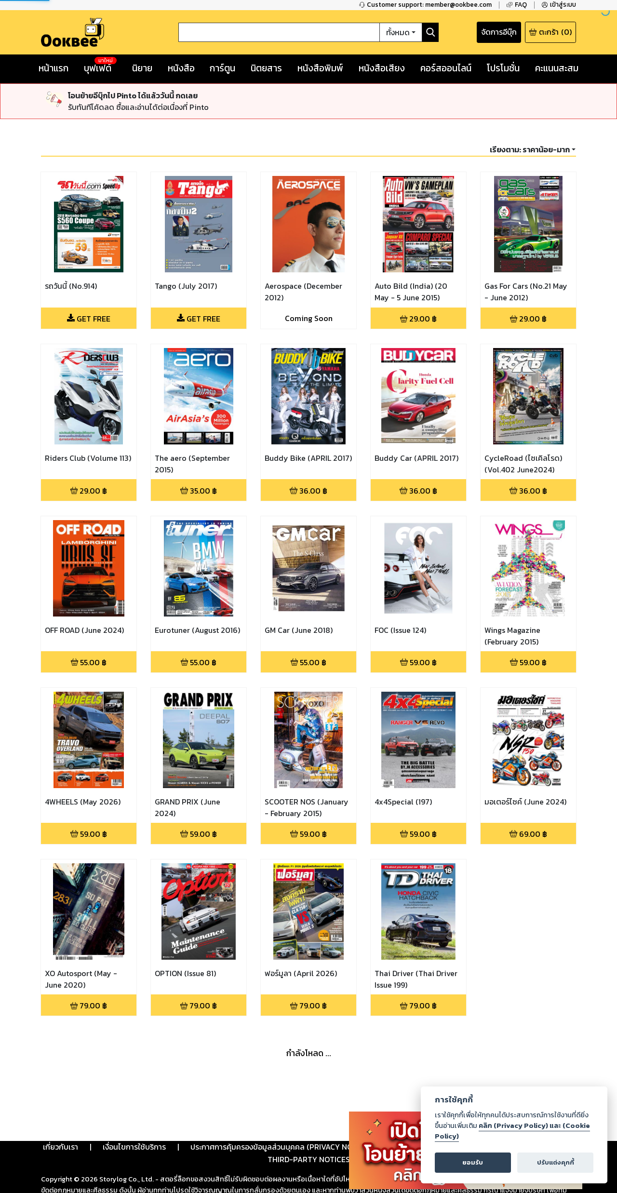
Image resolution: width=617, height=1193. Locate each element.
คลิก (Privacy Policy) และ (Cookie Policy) (512, 1130)
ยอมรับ (472, 1162)
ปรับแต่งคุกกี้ (555, 1162)
